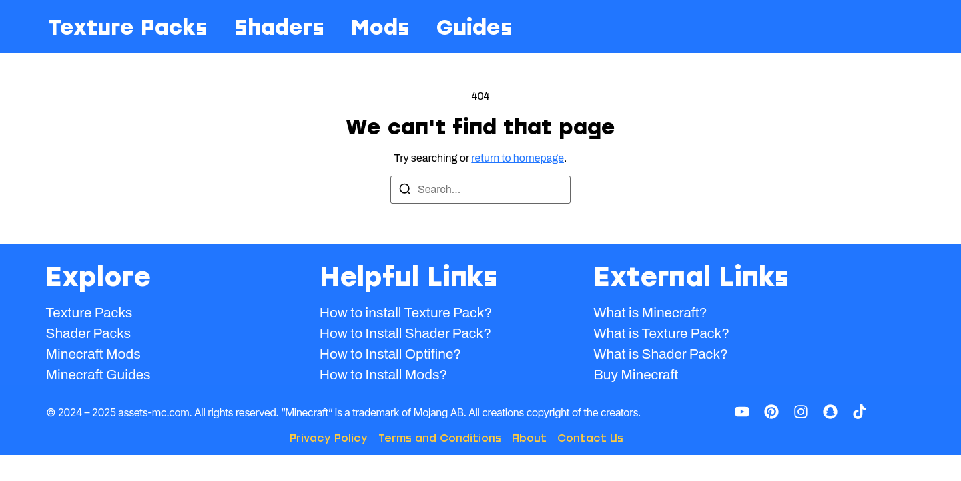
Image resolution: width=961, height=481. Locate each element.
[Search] (405, 191)
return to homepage (517, 158)
